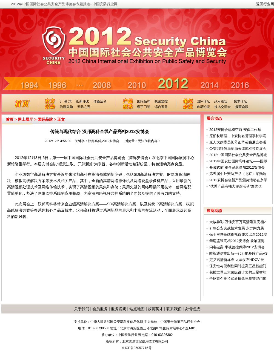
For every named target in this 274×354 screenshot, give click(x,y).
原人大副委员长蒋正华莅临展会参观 (237, 142)
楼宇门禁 (143, 107)
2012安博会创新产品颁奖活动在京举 (238, 180)
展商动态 (214, 210)
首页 (9, 119)
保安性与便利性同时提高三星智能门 (237, 266)
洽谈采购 (66, 107)
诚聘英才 (155, 309)
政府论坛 (220, 101)
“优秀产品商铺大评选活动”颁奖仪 (235, 186)
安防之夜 (83, 107)
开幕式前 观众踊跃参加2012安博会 (237, 167)
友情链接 (192, 309)
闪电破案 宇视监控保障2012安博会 (237, 247)
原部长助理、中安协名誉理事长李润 (237, 136)
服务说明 (118, 309)
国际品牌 (143, 101)
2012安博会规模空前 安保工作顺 (235, 130)
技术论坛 (240, 101)
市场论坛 (203, 107)
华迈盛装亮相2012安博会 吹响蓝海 (237, 241)
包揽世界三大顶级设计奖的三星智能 (237, 272)
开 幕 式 (66, 101)
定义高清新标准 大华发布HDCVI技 (236, 260)
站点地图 (136, 309)
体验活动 (100, 101)
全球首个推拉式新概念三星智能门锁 (237, 279)
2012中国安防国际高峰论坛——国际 (238, 161)
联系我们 (174, 309)
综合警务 (161, 107)
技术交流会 (222, 107)
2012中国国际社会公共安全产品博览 (238, 155)
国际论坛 (203, 101)
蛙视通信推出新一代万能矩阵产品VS (238, 253)
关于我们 (81, 309)
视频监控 (161, 101)
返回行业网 (265, 4)
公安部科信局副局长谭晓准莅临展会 (237, 148)
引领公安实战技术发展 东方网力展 (236, 228)
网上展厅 (25, 119)
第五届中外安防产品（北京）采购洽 (237, 174)
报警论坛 (241, 107)
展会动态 (214, 118)
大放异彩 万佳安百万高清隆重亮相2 (237, 222)
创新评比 (82, 101)
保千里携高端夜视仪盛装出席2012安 (238, 234)
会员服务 (100, 309)
